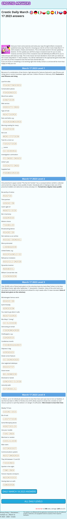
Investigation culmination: (9, 155)
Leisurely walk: (6, 385)
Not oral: (4, 133)
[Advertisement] (33, 31)
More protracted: (6, 243)
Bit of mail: (4, 415)
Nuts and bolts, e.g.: (7, 118)
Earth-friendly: (6, 305)
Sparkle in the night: (7, 466)
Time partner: (5, 199)
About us (12, 515)
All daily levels (33, 501)
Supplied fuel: (5, 169)
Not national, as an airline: (9, 236)
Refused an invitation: (8, 258)
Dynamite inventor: (7, 265)
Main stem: (5, 445)
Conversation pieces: (8, 89)
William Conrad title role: (9, 273)
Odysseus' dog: (6, 349)
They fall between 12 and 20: (10, 459)
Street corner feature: (8, 356)
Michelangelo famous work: (10, 297)
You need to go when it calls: (10, 312)
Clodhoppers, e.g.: (7, 334)
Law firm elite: (6, 82)
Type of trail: (5, 111)
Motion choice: (6, 221)
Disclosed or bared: (7, 378)
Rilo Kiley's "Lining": (7, 319)
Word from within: (7, 96)
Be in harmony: (6, 214)
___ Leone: (4, 147)
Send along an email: (8, 327)
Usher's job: (5, 162)
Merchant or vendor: (8, 437)
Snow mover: (5, 370)
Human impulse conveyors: (10, 474)
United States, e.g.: (7, 251)
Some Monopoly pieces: (9, 423)
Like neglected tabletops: (9, 363)
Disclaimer (14, 512)
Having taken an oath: (8, 481)
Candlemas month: (7, 341)
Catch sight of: (6, 207)
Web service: (5, 103)
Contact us (3, 515)
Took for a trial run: (7, 140)
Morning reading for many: (10, 125)
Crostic (13, 517)
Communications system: (9, 452)
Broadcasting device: (8, 229)
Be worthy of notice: (7, 192)
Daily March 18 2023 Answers (19, 491)
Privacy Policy (4, 512)
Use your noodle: (6, 430)
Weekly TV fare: (6, 408)
